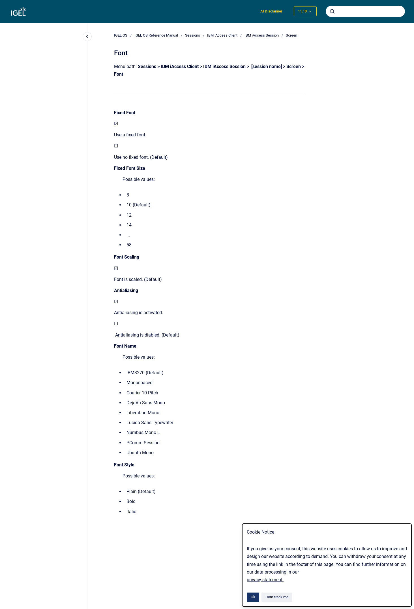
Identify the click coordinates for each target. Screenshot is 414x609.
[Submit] (332, 11)
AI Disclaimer (271, 11)
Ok (253, 597)
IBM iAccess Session (261, 35)
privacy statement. (265, 579)
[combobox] (365, 11)
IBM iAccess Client (222, 35)
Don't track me (276, 597)
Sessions (192, 35)
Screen (291, 35)
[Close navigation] (87, 36)
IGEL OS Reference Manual (156, 35)
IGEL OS (120, 35)
